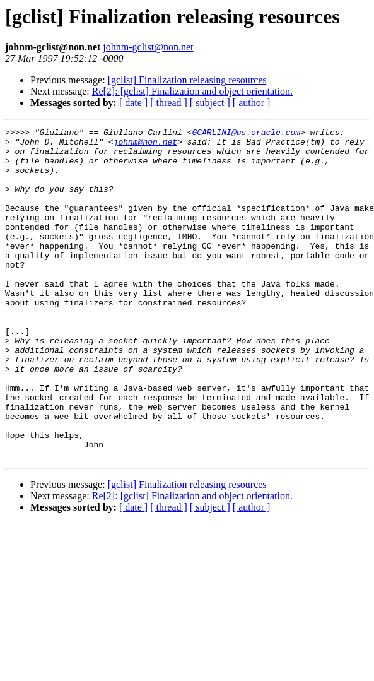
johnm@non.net (145, 145)
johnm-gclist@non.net (148, 47)
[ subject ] (210, 102)
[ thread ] (168, 102)
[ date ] (133, 102)
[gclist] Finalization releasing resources (187, 79)
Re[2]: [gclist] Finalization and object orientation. (192, 91)
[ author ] (252, 102)
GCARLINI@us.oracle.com (246, 133)
